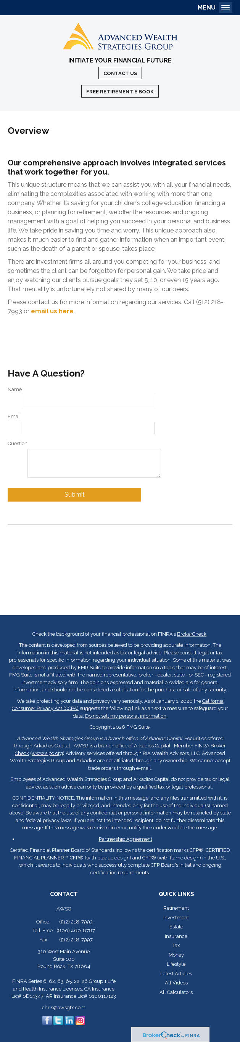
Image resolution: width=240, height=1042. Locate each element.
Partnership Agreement (125, 839)
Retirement (176, 908)
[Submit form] (74, 495)
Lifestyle (176, 964)
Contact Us (120, 73)
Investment (176, 917)
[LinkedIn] (69, 1020)
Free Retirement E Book (120, 92)
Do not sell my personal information (125, 716)
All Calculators (176, 992)
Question (17, 443)
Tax (176, 945)
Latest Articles (176, 973)
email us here (52, 311)
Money (176, 955)
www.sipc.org (47, 753)
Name (15, 389)
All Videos (176, 983)
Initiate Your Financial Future (120, 61)
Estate (176, 927)
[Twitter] (58, 1020)
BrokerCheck (191, 634)
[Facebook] (47, 1020)
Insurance (176, 936)
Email (14, 416)
